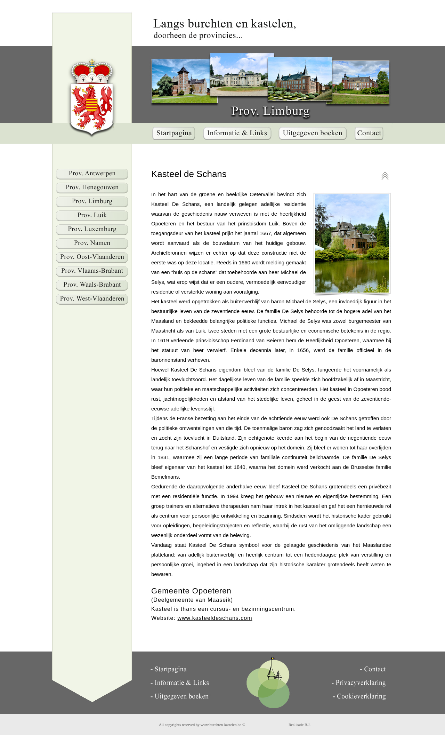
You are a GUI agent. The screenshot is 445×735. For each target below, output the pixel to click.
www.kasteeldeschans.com (214, 618)
